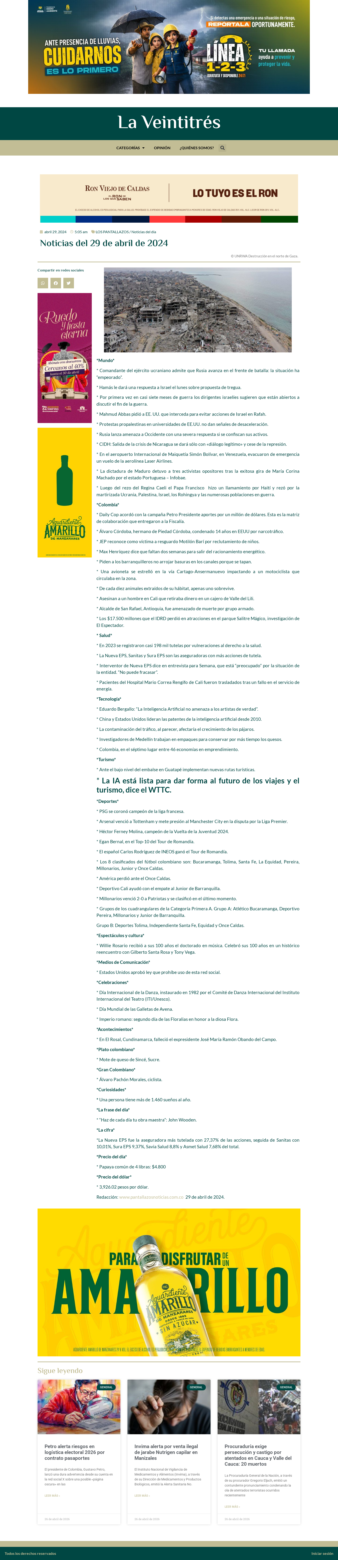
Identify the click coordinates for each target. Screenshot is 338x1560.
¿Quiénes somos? (197, 147)
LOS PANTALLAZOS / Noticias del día (126, 231)
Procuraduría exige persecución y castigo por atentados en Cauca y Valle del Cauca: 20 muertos (258, 1455)
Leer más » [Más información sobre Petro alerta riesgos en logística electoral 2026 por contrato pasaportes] (52, 1495)
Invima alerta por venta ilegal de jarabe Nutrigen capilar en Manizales (166, 1452)
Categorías (130, 148)
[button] (222, 148)
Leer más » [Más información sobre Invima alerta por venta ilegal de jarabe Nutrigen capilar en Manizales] (142, 1495)
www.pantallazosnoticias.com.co (151, 1197)
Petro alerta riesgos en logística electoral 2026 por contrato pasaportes (75, 1452)
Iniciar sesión (322, 1553)
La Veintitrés (169, 123)
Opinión (162, 147)
